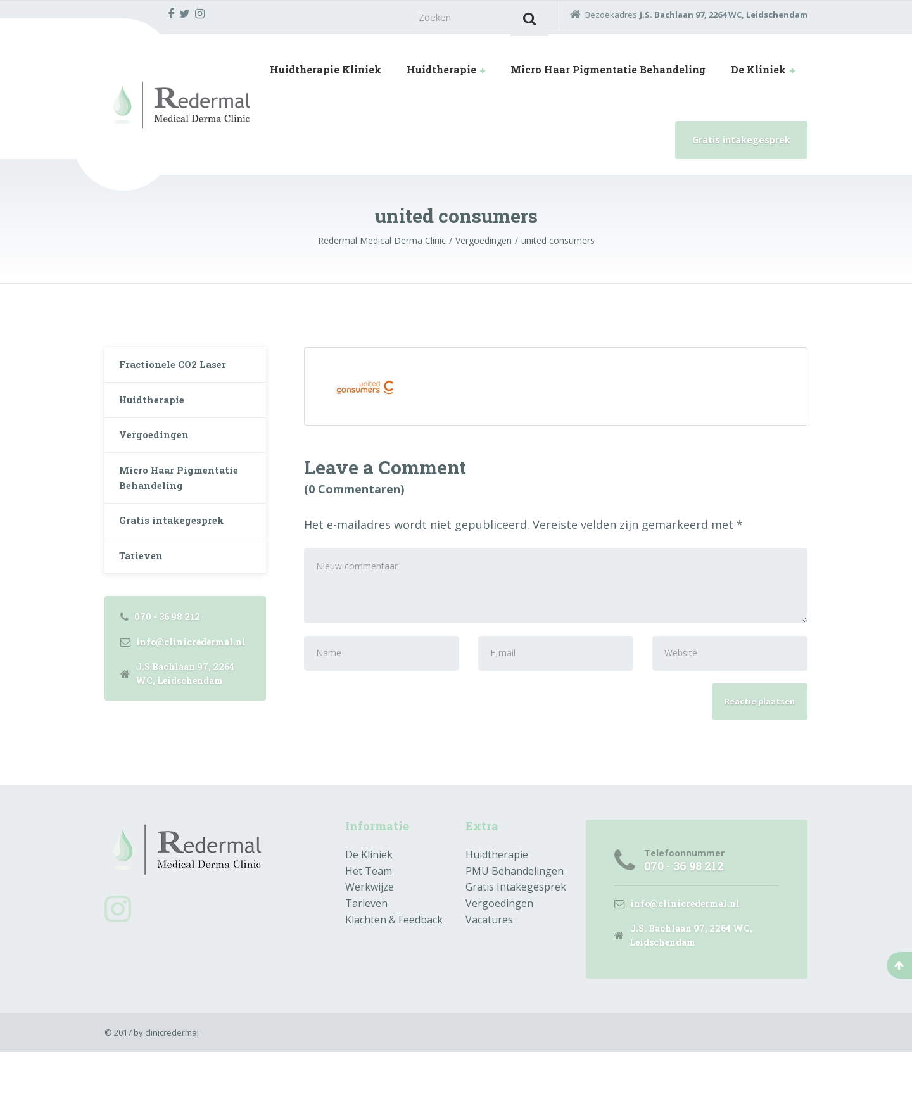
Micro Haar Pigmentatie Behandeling (608, 73)
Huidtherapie (441, 73)
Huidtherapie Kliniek (325, 73)
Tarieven (143, 581)
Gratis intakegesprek (741, 143)
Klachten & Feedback (394, 962)
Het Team (368, 913)
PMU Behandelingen (515, 913)
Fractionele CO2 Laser (178, 369)
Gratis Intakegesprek (516, 929)
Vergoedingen (156, 447)
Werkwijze (369, 929)
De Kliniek (758, 73)
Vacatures (489, 962)
